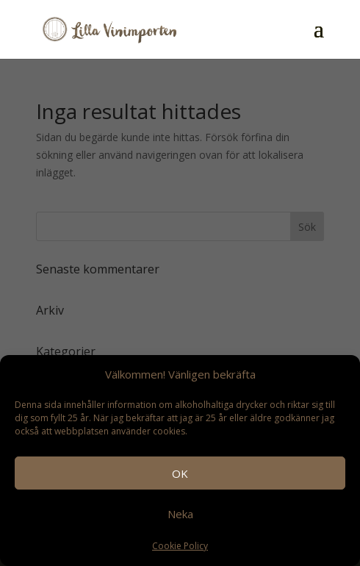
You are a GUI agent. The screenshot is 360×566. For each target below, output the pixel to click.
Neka (180, 513)
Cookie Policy (180, 546)
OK (180, 473)
